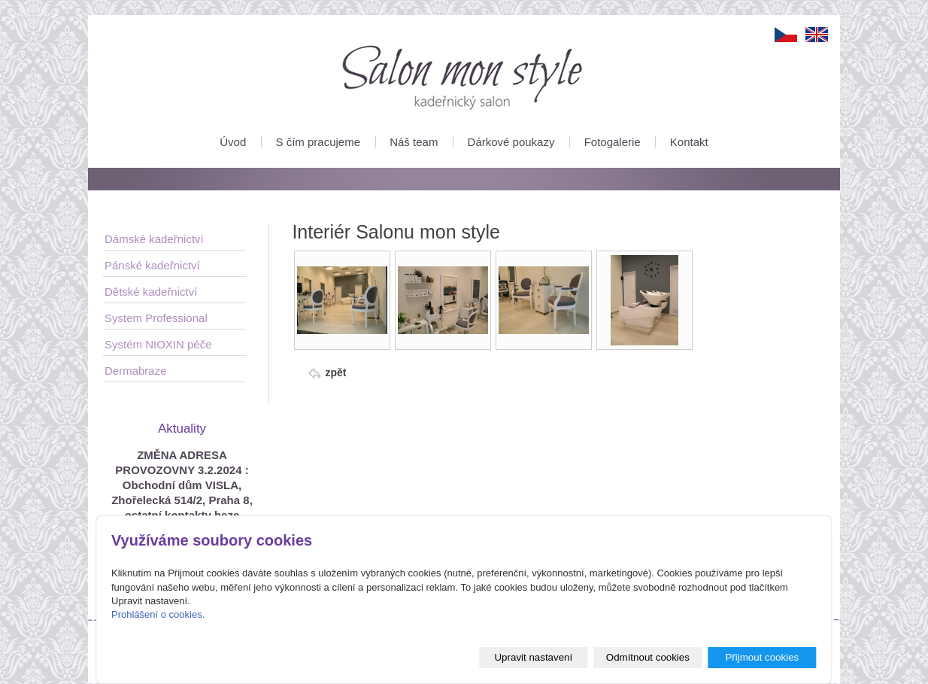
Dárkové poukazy (511, 141)
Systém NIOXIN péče (158, 344)
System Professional (156, 318)
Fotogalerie (612, 141)
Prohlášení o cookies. (158, 614)
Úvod (233, 141)
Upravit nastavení (533, 657)
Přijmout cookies (762, 657)
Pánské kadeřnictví (152, 265)
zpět (335, 372)
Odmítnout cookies (648, 657)
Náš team (414, 141)
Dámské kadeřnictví (154, 239)
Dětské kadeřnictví (151, 291)
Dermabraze (136, 370)
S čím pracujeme (317, 141)
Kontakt (689, 141)
